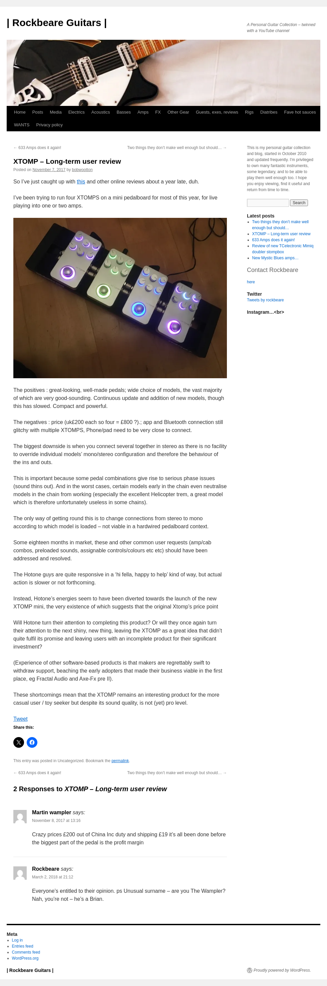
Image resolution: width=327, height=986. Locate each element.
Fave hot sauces (300, 112)
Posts (37, 112)
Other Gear (178, 112)
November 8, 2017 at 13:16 (56, 820)
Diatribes (268, 112)
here (251, 282)
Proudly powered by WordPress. (282, 970)
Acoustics (100, 112)
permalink (120, 760)
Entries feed (22, 946)
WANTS (21, 124)
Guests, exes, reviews (217, 112)
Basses (123, 112)
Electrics (76, 112)
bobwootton (82, 169)
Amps (142, 112)
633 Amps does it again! (37, 147)
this (81, 181)
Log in (17, 940)
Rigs (249, 112)
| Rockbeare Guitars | (57, 22)
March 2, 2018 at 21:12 (52, 877)
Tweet (20, 719)
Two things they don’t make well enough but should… (177, 147)
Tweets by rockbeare (265, 300)
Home (20, 112)
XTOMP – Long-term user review (281, 234)
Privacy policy (49, 124)
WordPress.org (25, 958)
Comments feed (26, 952)
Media (55, 112)
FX (158, 112)
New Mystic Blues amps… (275, 258)
